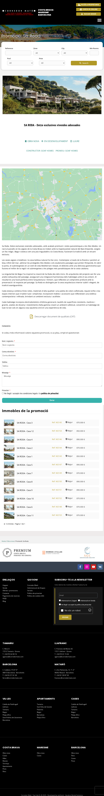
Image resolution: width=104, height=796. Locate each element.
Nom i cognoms (8, 329)
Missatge (5, 361)
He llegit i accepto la (76, 593)
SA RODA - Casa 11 (25, 503)
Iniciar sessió (89, 14)
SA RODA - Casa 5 (24, 453)
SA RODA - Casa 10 (25, 486)
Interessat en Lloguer (69, 589)
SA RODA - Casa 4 (24, 427)
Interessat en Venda (87, 589)
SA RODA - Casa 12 (25, 419)
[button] (99, 20)
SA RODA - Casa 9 (24, 478)
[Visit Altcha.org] (89, 598)
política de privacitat (49, 381)
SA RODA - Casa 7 (24, 461)
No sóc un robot (73, 598)
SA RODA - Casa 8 (24, 469)
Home (4, 529)
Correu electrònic (8, 340)
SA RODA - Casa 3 (24, 410)
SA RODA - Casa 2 (24, 436)
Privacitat (5, 378)
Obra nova (10, 529)
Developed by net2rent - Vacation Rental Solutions (65, 783)
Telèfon (4, 350)
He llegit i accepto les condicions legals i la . (32, 381)
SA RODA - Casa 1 (24, 444)
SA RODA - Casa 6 (24, 495)
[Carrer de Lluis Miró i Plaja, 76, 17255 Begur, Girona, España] (52, 198)
